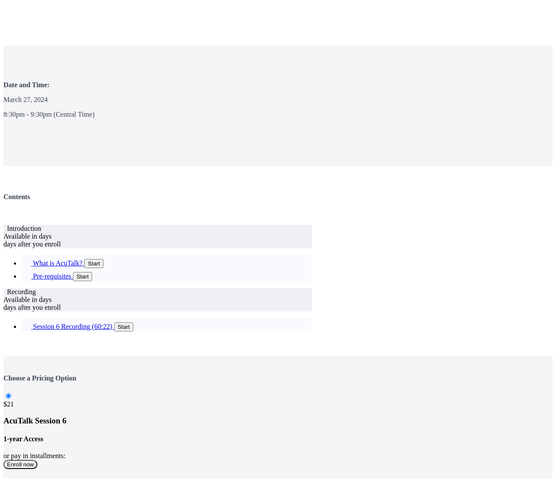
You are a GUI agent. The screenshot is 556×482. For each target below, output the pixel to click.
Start (94, 263)
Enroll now (20, 464)
